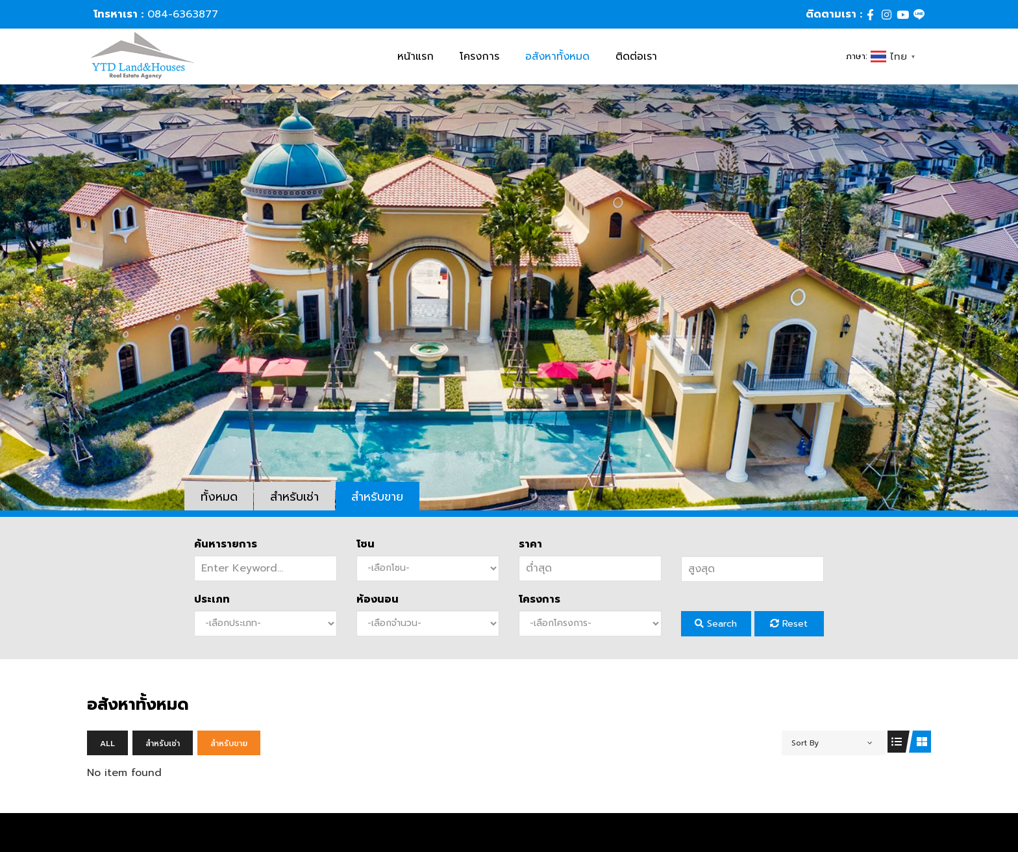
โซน (365, 544)
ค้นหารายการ (225, 544)
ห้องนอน (377, 599)
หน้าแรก (415, 56)
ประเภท (212, 599)
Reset (789, 624)
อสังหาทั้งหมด (557, 56)
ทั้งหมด (219, 497)
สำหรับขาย (378, 497)
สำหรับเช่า (295, 497)
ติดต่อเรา (636, 56)
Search (716, 624)
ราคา (530, 544)
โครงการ (479, 56)
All (107, 743)
